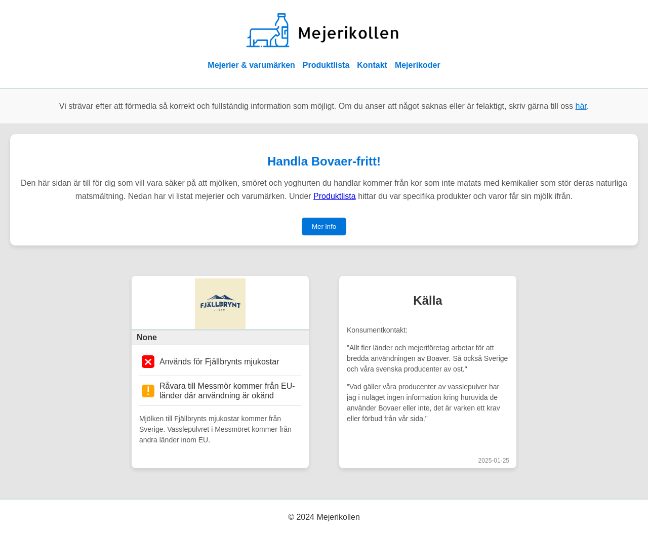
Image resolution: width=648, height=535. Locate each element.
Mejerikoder (417, 65)
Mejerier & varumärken (251, 65)
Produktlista (326, 65)
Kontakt (372, 65)
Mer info (324, 226)
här (581, 106)
